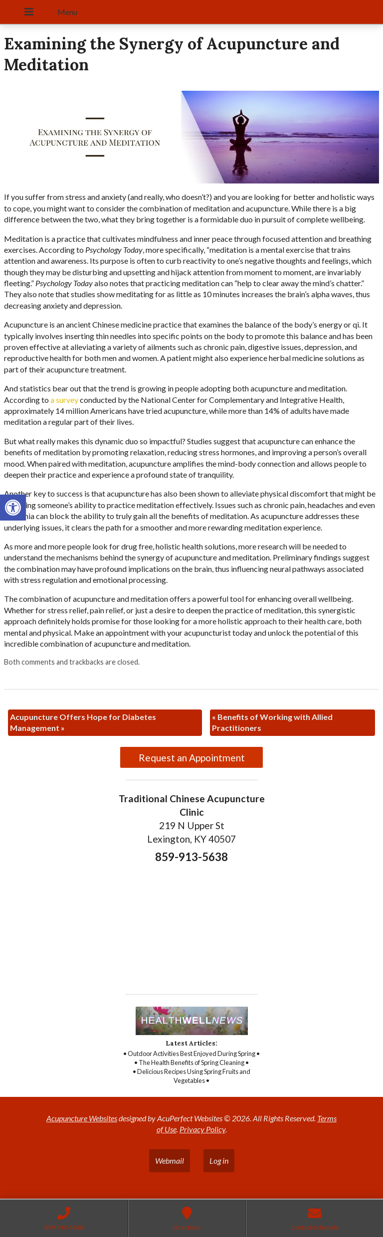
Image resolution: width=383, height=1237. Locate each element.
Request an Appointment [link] (192, 757)
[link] (13, 508)
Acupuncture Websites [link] (81, 1118)
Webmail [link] (169, 1160)
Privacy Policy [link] (202, 1129)
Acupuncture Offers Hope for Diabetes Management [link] (83, 722)
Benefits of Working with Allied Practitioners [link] (272, 722)
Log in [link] (218, 1160)
